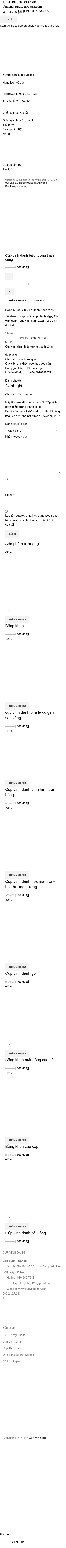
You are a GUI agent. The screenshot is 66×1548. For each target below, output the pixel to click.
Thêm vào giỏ (17, 300)
